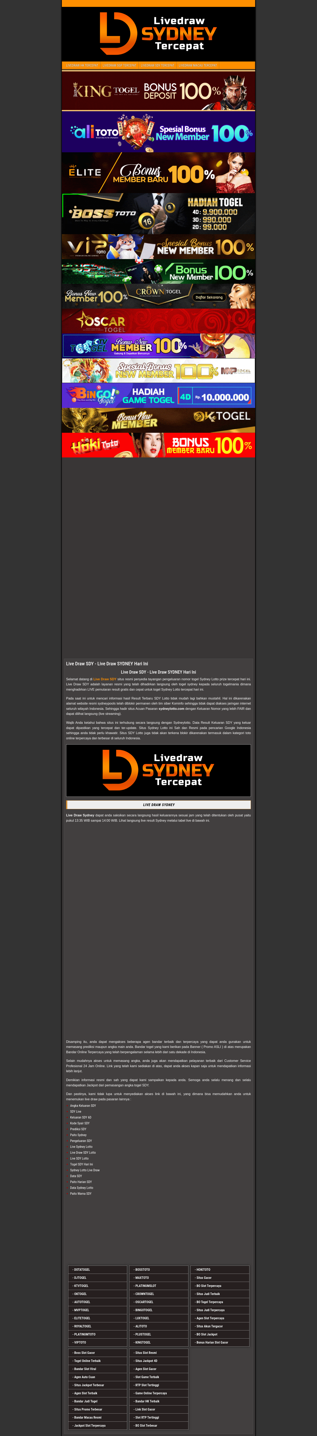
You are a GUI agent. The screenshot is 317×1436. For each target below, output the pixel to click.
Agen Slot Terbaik (85, 1393)
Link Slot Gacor (145, 1409)
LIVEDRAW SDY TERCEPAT (157, 65)
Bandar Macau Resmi (87, 1417)
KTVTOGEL (81, 1286)
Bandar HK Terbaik (147, 1401)
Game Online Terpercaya (151, 1393)
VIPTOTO (80, 1342)
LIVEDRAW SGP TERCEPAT (119, 65)
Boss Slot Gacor (84, 1353)
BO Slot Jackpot (207, 1334)
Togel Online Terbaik (87, 1361)
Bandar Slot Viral (85, 1369)
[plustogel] (158, 1231)
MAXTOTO (142, 1278)
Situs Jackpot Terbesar (89, 1385)
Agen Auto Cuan (84, 1377)
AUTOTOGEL (82, 1302)
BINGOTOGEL (143, 1310)
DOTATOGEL (82, 1270)
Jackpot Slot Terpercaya (90, 1426)
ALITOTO (141, 1326)
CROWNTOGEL (144, 1294)
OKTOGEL (80, 1294)
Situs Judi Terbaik (208, 1294)
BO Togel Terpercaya (210, 1302)
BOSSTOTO (142, 1270)
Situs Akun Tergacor (210, 1326)
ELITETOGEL (82, 1318)
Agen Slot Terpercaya (210, 1318)
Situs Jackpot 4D (146, 1361)
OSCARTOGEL (144, 1302)
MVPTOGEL (81, 1310)
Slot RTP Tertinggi (147, 1417)
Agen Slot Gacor (145, 1369)
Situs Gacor (204, 1278)
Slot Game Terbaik (147, 1377)
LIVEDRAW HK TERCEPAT (82, 65)
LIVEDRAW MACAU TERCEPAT (198, 65)
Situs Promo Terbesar (88, 1409)
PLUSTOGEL (143, 1334)
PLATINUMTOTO (84, 1334)
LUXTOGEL (142, 1318)
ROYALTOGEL (82, 1326)
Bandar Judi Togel (85, 1401)
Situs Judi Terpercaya (210, 1310)
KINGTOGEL (143, 1342)
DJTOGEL (80, 1278)
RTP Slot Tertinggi (147, 1385)
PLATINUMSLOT (145, 1286)
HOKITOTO (203, 1270)
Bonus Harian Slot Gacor (212, 1342)
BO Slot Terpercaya (209, 1286)
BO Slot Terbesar (146, 1426)
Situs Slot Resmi (146, 1353)
